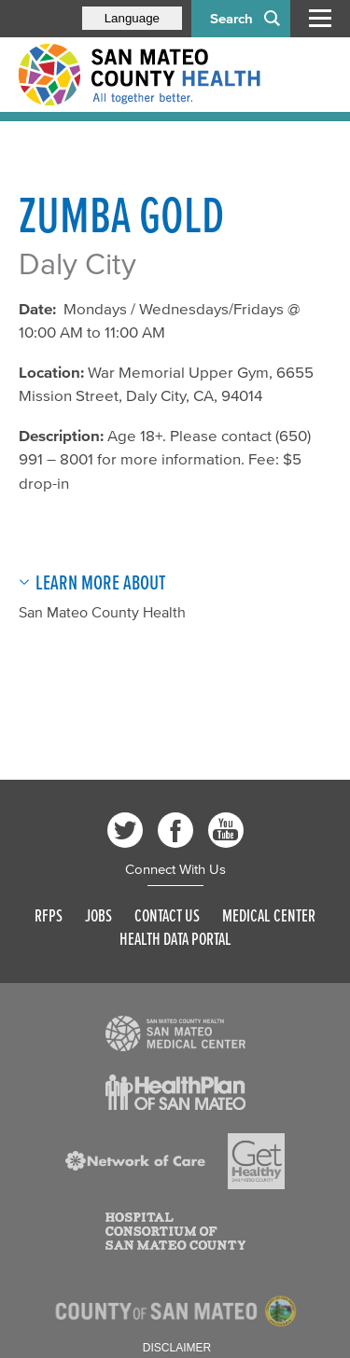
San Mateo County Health (102, 611)
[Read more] (175, 1033)
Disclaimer (177, 1347)
